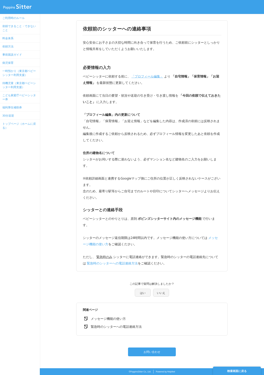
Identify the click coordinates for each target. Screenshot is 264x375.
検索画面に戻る (237, 371)
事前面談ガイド (12, 54)
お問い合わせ (152, 352)
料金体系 (8, 38)
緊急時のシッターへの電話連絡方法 (112, 263)
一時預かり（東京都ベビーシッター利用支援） (19, 73)
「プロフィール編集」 (147, 76)
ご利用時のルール (13, 18)
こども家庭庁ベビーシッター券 (19, 97)
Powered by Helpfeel (165, 371)
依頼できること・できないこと (19, 28)
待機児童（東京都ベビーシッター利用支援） (19, 85)
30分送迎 (8, 115)
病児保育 (8, 63)
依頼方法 (8, 46)
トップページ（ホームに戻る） (19, 126)
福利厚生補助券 (12, 107)
